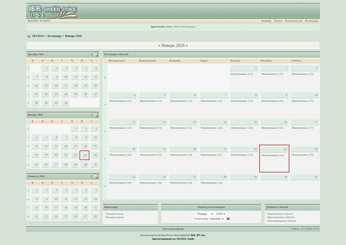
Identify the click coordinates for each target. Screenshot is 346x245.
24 (65, 94)
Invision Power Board (169, 235)
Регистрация (187, 26)
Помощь (266, 20)
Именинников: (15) (302, 73)
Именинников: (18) (151, 182)
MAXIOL (38, 36)
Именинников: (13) (242, 73)
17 (95, 145)
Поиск (278, 20)
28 (65, 164)
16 (56, 85)
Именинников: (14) (242, 100)
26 (46, 164)
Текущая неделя (114, 217)
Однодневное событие (280, 213)
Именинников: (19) (272, 100)
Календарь (311, 20)
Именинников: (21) (151, 154)
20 (56, 154)
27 (56, 164)
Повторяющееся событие (281, 220)
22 (46, 94)
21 (65, 154)
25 (36, 164)
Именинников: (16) (120, 154)
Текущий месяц (114, 213)
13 (56, 145)
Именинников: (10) (211, 127)
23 (56, 94)
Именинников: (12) (120, 100)
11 (36, 145)
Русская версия (149, 235)
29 (46, 102)
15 (75, 145)
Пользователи (293, 20)
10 (65, 76)
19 (85, 85)
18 (75, 85)
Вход (177, 26)
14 (65, 145)
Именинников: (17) (302, 127)
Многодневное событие (280, 217)
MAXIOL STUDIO (39, 20)
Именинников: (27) (302, 100)
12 (46, 145)
